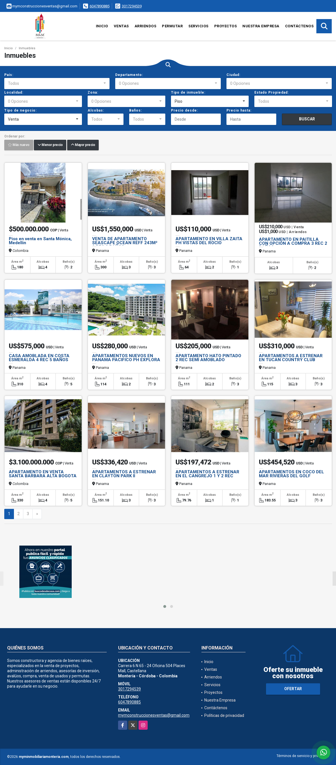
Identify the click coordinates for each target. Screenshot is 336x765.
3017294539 (132, 6)
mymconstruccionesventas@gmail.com (153, 715)
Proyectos (225, 26)
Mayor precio (83, 145)
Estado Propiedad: (271, 92)
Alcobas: (96, 110)
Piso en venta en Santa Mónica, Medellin (40, 240)
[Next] (37, 514)
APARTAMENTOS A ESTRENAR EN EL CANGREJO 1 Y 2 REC (207, 473)
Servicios (198, 26)
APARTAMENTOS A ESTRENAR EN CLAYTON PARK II (124, 473)
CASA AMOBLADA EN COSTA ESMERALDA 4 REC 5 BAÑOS (39, 357)
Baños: (135, 110)
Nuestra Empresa (260, 26)
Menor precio (50, 145)
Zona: (93, 92)
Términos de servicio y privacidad (303, 756)
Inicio (102, 26)
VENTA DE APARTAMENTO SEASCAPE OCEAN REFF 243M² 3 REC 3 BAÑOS (124, 242)
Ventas (121, 26)
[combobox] (57, 83)
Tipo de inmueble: (188, 92)
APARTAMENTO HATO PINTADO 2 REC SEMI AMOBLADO (208, 357)
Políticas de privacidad (224, 715)
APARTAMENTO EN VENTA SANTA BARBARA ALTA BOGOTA (43, 473)
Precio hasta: (239, 110)
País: (8, 75)
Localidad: (13, 92)
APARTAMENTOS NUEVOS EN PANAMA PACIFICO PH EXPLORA (126, 357)
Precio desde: (184, 110)
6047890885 (100, 6)
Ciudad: (233, 75)
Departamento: (129, 75)
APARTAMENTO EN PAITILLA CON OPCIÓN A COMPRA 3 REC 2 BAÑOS (293, 243)
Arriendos (145, 26)
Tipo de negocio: (20, 110)
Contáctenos (299, 26)
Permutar (172, 26)
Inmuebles (27, 48)
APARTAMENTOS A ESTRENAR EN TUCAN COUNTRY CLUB (291, 357)
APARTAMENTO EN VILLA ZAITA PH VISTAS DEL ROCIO (209, 240)
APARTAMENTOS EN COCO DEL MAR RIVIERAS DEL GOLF (291, 473)
